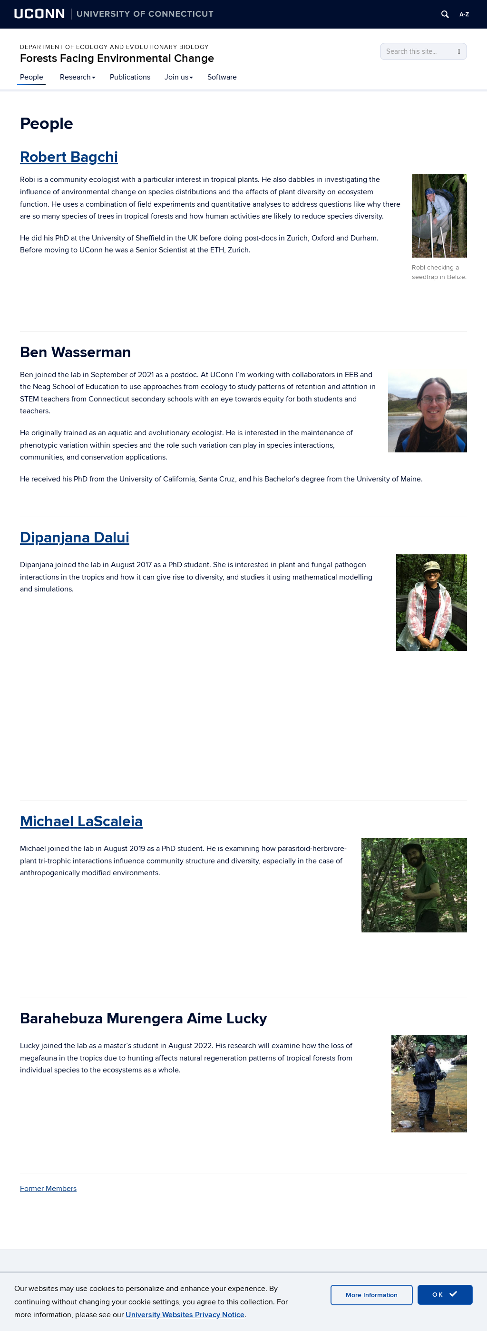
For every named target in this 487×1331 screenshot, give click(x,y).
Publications (130, 77)
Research (78, 77)
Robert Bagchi (69, 157)
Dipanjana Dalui (74, 538)
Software (222, 77)
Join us (179, 77)
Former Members (48, 1188)
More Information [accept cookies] (372, 1295)
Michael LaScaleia (81, 821)
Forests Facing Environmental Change (117, 58)
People (31, 77)
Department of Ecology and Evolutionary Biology (114, 47)
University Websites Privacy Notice (185, 1315)
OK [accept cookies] (445, 1294)
